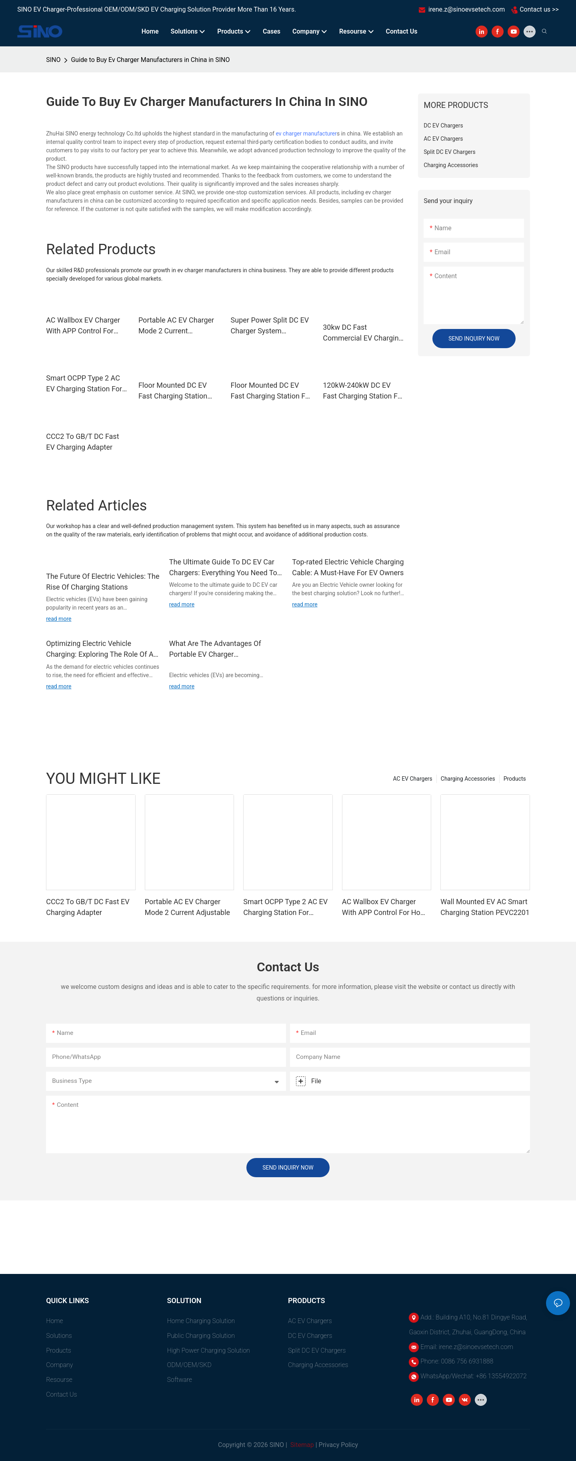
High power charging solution (208, 1350)
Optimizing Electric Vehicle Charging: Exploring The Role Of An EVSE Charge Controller (101, 649)
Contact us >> (539, 9)
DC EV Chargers (310, 1335)
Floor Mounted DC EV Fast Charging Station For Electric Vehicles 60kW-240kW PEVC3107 (271, 391)
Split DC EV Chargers (317, 1350)
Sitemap (301, 1445)
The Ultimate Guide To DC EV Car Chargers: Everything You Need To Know (223, 568)
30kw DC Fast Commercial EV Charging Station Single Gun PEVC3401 (363, 333)
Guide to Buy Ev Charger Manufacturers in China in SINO (150, 60)
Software (179, 1379)
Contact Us (61, 1394)
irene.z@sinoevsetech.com (466, 9)
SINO (53, 60)
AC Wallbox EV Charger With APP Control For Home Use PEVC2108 (83, 326)
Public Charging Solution (201, 1335)
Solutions (59, 1335)
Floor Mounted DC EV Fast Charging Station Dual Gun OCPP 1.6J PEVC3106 (172, 391)
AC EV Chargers (412, 778)
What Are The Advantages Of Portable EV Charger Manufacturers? (215, 649)
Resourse (59, 1379)
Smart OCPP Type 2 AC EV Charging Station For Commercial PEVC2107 (84, 384)
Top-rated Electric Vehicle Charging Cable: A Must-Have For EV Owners (348, 567)
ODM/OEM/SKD (189, 1365)
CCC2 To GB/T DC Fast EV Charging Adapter (82, 441)
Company (59, 1365)
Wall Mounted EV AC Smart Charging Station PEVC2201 (485, 907)
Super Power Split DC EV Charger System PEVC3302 (270, 326)
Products (515, 778)
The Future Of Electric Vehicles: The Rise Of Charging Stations (102, 581)
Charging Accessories (468, 778)
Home (54, 1321)
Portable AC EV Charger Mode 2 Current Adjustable (176, 326)
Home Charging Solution (201, 1321)
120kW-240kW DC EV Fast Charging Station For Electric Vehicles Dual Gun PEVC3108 (363, 391)
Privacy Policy (338, 1445)
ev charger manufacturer (306, 133)
